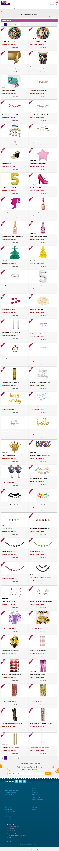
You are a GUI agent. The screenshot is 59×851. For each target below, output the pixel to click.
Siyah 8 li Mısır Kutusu (6, 163)
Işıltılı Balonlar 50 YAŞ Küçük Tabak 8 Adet (38, 41)
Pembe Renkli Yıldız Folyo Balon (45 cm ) (38, 163)
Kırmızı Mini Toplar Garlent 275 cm (9, 575)
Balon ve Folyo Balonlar (10, 813)
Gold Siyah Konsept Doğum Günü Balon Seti (10, 650)
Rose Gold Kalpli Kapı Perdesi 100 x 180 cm (38, 650)
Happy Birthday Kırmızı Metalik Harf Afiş (10, 114)
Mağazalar (7, 788)
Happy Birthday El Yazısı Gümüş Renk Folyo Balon (40, 382)
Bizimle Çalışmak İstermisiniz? (11, 790)
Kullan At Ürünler (8, 818)
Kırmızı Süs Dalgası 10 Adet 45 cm (8, 601)
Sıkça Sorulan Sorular (37, 796)
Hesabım (34, 788)
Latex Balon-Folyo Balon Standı (8, 479)
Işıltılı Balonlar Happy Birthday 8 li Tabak (10, 41)
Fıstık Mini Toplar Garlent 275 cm (36, 551)
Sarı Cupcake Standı (34, 260)
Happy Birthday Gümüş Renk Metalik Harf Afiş (39, 114)
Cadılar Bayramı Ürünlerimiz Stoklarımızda (16, 835)
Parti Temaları (8, 807)
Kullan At (9, 837)
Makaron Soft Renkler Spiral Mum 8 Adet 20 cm (39, 747)
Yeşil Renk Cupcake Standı (7, 260)
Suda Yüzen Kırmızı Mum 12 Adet (8, 309)
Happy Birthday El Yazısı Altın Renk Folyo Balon (11, 406)
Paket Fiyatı (9, 44)
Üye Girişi (34, 809)
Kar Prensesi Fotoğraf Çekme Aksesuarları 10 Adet (40, 406)
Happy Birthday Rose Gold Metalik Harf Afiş (38, 90)
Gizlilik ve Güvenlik (36, 797)
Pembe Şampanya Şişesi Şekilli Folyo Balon (38, 236)
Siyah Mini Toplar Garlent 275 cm (8, 551)
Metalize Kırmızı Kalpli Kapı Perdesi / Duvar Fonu (11, 674)
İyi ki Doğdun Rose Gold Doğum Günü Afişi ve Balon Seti (41, 601)
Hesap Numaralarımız (9, 794)
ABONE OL (48, 773)
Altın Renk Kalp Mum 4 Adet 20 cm (37, 333)
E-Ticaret (25, 849)
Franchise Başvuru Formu (10, 792)
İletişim (6, 797)
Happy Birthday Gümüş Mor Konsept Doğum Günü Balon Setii (14, 625)
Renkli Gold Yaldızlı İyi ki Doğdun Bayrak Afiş (39, 504)
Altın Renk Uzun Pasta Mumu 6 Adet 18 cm (10, 747)
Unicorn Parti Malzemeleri (13, 826)
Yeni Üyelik (34, 807)
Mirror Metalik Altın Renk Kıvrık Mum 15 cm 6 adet (12, 723)
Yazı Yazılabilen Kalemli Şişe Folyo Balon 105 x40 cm (12, 236)
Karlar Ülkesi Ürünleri (12, 833)
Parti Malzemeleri (11, 828)
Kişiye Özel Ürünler (9, 809)
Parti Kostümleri (11, 830)
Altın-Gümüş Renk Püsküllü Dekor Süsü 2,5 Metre (40, 528)
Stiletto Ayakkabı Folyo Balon (36, 187)
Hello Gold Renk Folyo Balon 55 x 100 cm (38, 431)
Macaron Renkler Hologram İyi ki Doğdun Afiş (39, 478)
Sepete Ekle (15, 47)
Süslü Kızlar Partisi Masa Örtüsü (8, 90)
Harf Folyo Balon (11, 839)
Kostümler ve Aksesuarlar (10, 811)
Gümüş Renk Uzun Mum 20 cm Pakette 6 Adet (11, 332)
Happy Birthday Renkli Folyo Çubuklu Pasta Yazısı (40, 455)
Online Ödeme (8, 796)
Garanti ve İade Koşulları (37, 799)
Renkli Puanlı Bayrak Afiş (7, 528)
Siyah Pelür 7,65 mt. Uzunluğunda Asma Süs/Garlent (40, 577)
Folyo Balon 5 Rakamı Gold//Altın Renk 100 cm (11, 187)
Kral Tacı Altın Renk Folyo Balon (8, 455)
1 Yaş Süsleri (10, 831)
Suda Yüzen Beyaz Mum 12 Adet (36, 309)
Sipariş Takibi (35, 794)
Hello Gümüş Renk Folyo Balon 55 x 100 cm (10, 431)
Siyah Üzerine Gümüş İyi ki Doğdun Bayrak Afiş (11, 504)
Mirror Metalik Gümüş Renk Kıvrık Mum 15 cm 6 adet (40, 723)
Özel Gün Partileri (8, 816)
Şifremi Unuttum (35, 792)
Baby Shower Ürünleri (9, 815)
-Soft (21, 849)
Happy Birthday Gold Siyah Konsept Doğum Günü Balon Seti (42, 625)
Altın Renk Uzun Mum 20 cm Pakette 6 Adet (10, 382)
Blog (33, 790)
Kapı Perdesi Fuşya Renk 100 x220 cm (37, 674)
